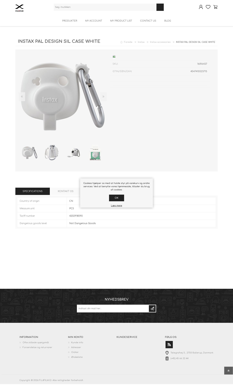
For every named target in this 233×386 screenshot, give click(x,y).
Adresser (76, 349)
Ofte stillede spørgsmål (36, 344)
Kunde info (77, 344)
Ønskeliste (77, 359)
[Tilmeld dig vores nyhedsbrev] (113, 310)
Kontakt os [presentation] (65, 193)
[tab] (32, 193)
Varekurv (214, 8)
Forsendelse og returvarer (37, 349)
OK (116, 198)
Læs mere (116, 206)
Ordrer (75, 354)
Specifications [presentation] (33, 193)
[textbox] (105, 8)
